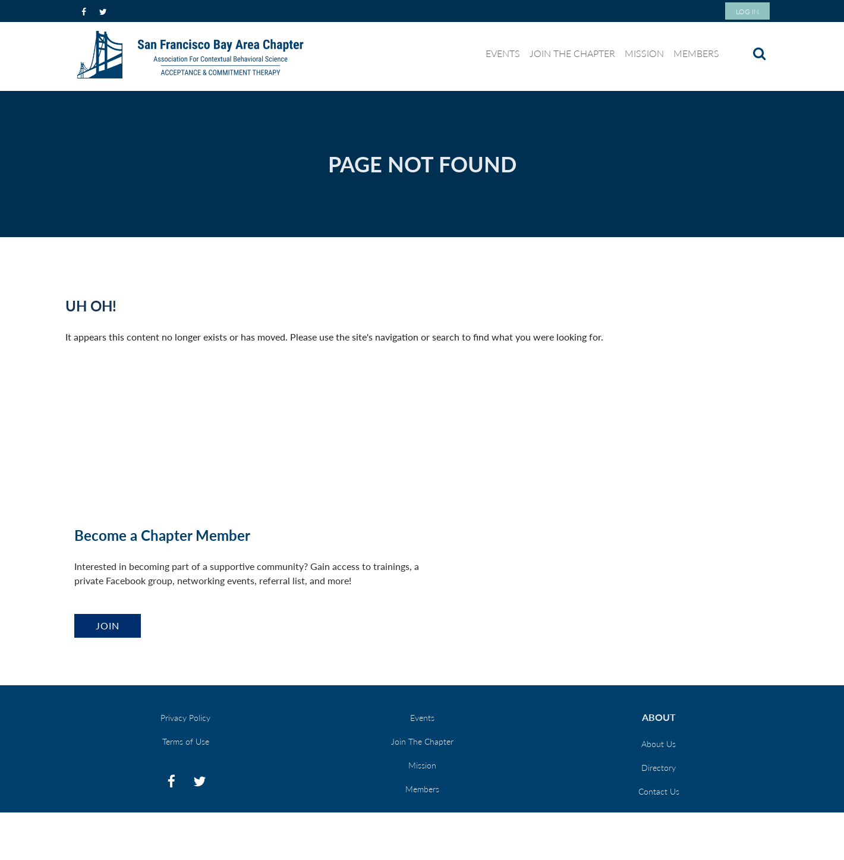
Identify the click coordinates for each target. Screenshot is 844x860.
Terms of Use (185, 741)
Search (759, 53)
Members (422, 789)
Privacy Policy (185, 718)
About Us (658, 744)
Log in (747, 11)
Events (422, 718)
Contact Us (658, 791)
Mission (422, 765)
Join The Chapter (422, 741)
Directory (658, 768)
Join (107, 625)
